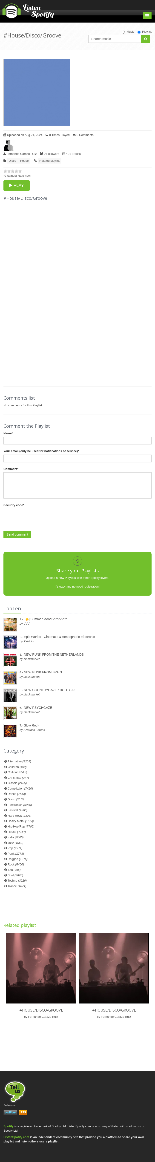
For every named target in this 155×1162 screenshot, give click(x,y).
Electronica (20, 805)
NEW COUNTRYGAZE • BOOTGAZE (51, 690)
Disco (12, 160)
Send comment (17, 534)
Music (128, 32)
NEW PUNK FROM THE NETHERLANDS (54, 654)
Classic (17, 783)
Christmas (18, 777)
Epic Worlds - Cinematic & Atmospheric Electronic (59, 637)
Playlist (145, 32)
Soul (15, 875)
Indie (15, 837)
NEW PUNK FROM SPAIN (43, 672)
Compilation (20, 788)
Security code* (13, 505)
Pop (15, 848)
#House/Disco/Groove (41, 1010)
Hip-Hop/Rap (21, 826)
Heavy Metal (21, 821)
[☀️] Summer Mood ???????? (45, 619)
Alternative (19, 761)
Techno (17, 880)
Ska (14, 869)
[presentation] (38, 518)
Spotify (8, 1126)
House (24, 160)
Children (17, 767)
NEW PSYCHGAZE (38, 707)
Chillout (17, 772)
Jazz (15, 843)
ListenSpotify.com (16, 1137)
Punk (16, 853)
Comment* (10, 469)
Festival (17, 810)
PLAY (16, 185)
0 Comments (83, 135)
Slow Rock (31, 725)
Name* (8, 433)
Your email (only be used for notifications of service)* (41, 451)
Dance (17, 794)
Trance (17, 886)
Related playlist (49, 160)
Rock (16, 864)
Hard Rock (19, 815)
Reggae (18, 859)
